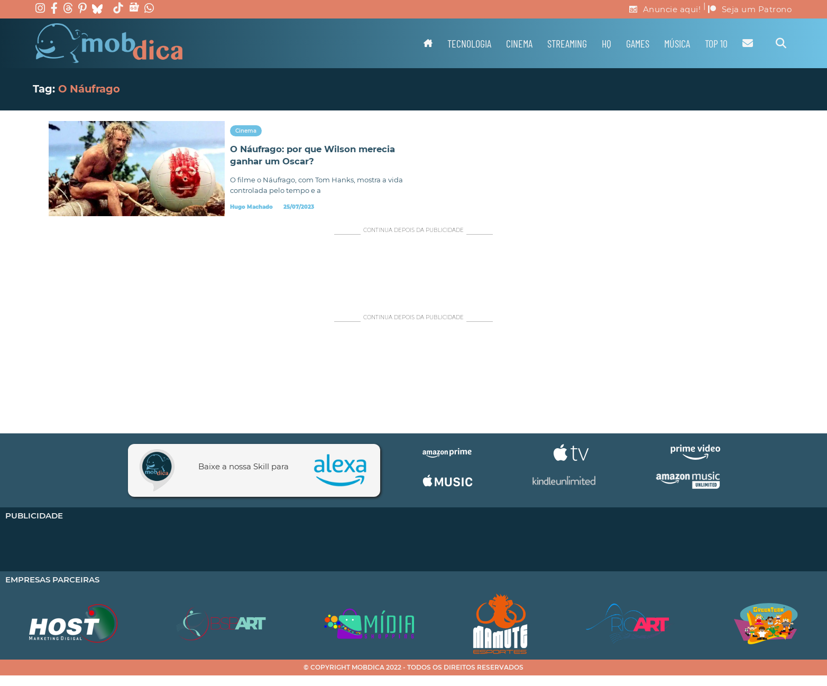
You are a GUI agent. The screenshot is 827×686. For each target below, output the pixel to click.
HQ (606, 43)
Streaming (567, 43)
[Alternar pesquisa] (781, 43)
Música (677, 43)
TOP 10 (716, 43)
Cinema (519, 43)
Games (637, 43)
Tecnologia (469, 43)
